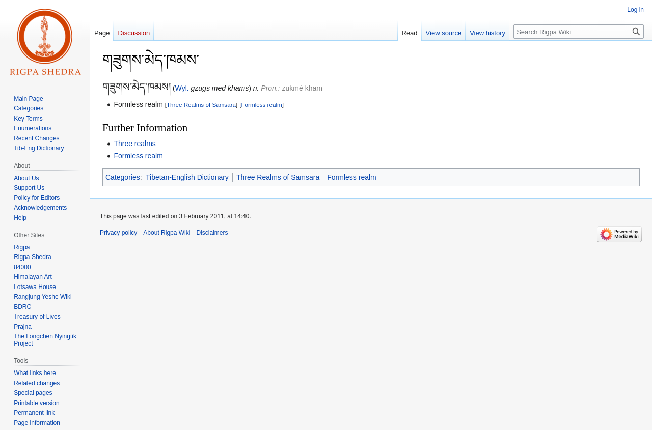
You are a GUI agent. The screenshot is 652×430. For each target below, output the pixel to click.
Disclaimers (212, 232)
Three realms (134, 143)
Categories (122, 177)
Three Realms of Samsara (201, 104)
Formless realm (261, 104)
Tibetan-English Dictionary (187, 177)
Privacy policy (118, 232)
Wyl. (182, 88)
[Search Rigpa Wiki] (578, 31)
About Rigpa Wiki (166, 232)
